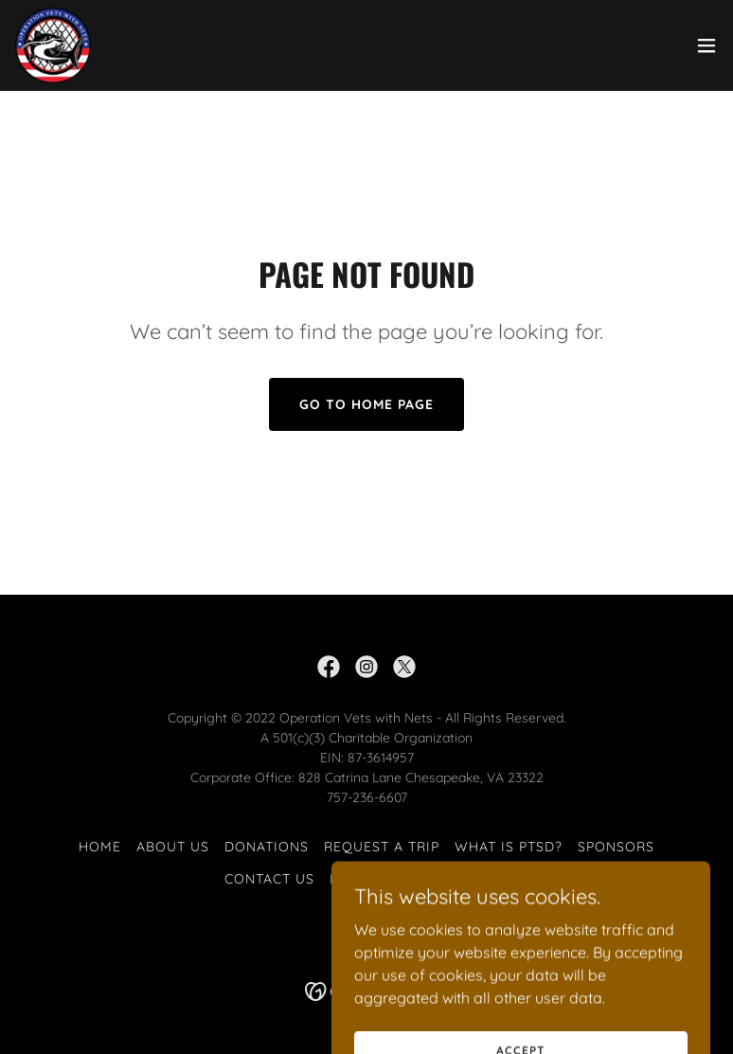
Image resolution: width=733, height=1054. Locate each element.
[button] (706, 45)
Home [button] (100, 846)
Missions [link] (364, 878)
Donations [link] (266, 846)
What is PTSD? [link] (509, 846)
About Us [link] (172, 846)
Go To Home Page (366, 404)
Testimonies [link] (461, 878)
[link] (53, 45)
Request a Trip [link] (381, 846)
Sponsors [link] (616, 846)
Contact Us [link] (269, 878)
